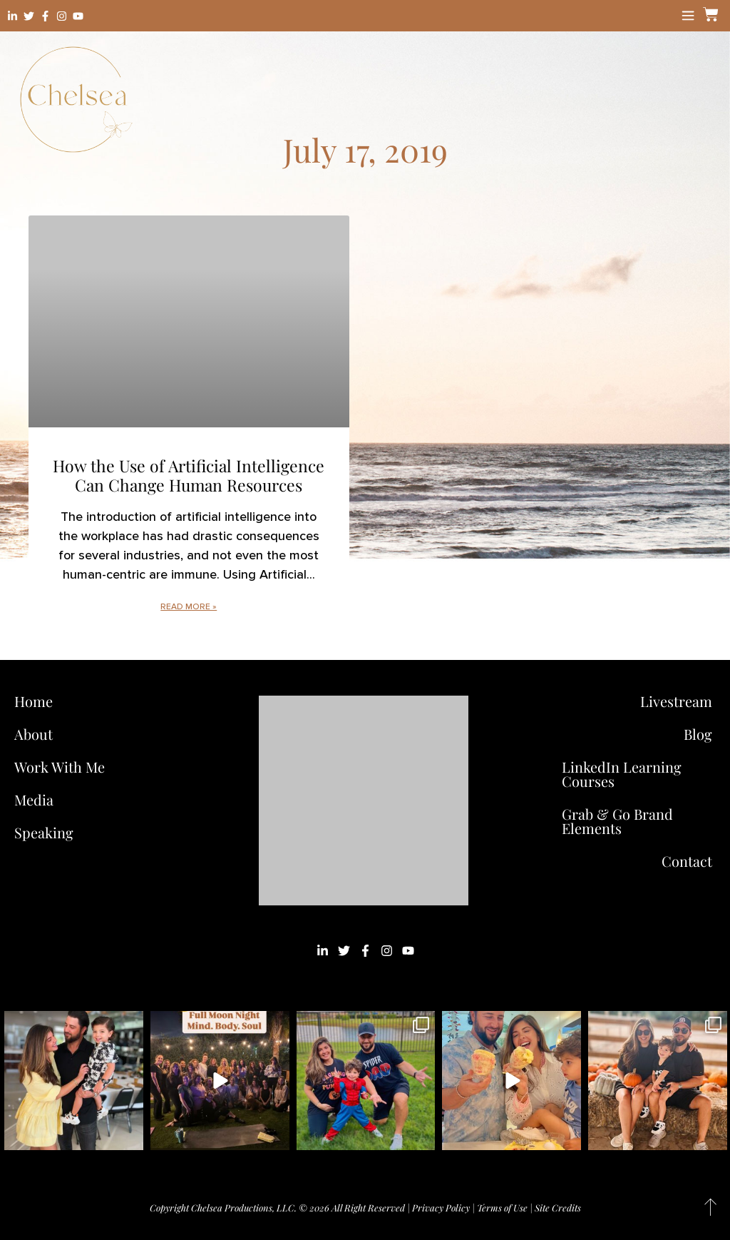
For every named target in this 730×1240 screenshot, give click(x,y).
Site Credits (558, 1207)
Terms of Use (502, 1207)
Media (33, 799)
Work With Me (63, 766)
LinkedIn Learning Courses (622, 774)
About (33, 733)
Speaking (43, 832)
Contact (687, 860)
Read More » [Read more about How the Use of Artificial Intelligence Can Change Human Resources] (188, 606)
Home (33, 701)
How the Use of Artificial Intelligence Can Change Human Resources (188, 475)
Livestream (676, 701)
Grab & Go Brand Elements (617, 821)
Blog (698, 733)
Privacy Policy (441, 1207)
